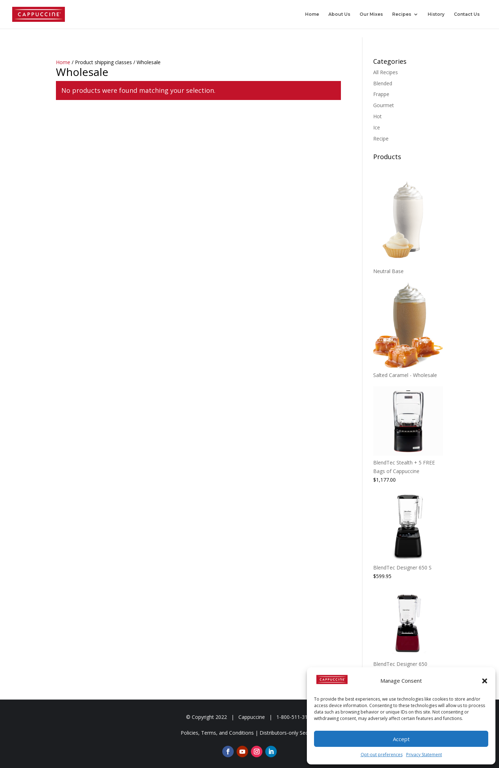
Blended (382, 83)
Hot (377, 116)
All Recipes (385, 72)
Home (312, 14)
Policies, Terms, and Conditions (217, 732)
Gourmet (383, 105)
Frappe (381, 94)
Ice (376, 127)
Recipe (381, 138)
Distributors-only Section (288, 732)
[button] (484, 680)
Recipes (401, 14)
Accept (401, 739)
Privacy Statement (424, 755)
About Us (339, 14)
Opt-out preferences (382, 755)
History (436, 14)
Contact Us (467, 14)
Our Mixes (371, 14)
